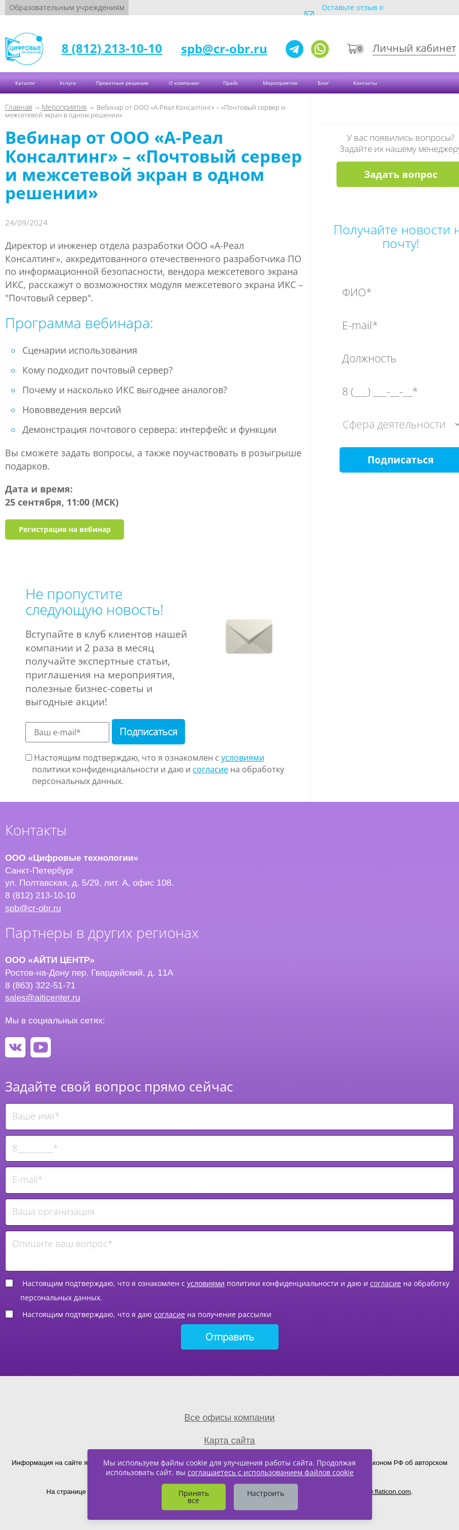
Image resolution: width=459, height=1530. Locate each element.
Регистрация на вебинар (65, 529)
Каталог (26, 82)
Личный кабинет (414, 48)
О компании (184, 82)
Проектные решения (122, 82)
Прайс (231, 82)
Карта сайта (229, 1440)
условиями (242, 757)
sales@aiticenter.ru (42, 997)
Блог (324, 82)
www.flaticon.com (384, 1491)
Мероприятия (280, 82)
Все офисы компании (229, 1418)
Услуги (67, 82)
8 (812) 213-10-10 (112, 48)
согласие (210, 769)
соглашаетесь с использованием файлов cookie (271, 1472)
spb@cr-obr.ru (224, 48)
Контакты (366, 82)
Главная (18, 107)
